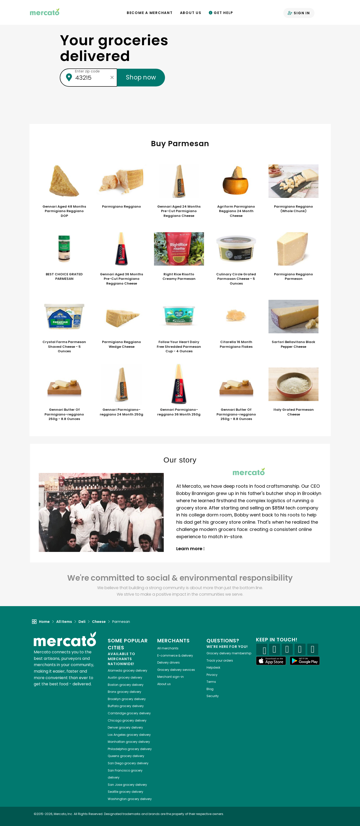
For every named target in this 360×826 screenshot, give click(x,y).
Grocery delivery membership (228, 653)
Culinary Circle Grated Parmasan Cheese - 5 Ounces (236, 279)
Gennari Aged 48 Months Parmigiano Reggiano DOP (64, 211)
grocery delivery (127, 670)
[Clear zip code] (112, 77)
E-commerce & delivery (175, 655)
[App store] (271, 660)
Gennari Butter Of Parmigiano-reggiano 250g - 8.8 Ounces (64, 414)
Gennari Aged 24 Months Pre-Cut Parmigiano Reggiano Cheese (178, 211)
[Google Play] (305, 660)
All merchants (167, 648)
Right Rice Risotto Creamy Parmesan (179, 276)
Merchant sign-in (170, 677)
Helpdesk (213, 667)
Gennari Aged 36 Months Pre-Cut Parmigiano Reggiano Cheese (121, 279)
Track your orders (219, 660)
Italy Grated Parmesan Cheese (294, 412)
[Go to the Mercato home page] (45, 11)
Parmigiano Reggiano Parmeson (293, 276)
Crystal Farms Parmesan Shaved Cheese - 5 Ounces (64, 347)
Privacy (212, 675)
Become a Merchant (150, 12)
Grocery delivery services (176, 670)
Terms (211, 682)
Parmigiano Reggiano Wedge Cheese (121, 344)
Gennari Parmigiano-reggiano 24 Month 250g (121, 412)
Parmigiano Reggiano (121, 206)
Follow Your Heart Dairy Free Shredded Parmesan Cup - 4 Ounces (179, 347)
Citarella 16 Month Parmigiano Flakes (236, 344)
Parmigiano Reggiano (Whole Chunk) (293, 209)
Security (212, 696)
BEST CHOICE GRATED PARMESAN (64, 276)
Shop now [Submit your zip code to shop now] (141, 77)
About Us (191, 12)
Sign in (299, 12)
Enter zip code (87, 71)
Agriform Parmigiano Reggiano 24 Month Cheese (236, 211)
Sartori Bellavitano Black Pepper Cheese (293, 344)
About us (164, 684)
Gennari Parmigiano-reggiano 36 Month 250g (178, 412)
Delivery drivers (168, 662)
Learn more (190, 548)
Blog (210, 689)
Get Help (221, 12)
